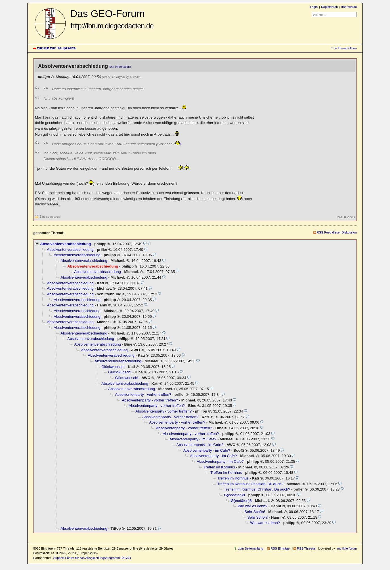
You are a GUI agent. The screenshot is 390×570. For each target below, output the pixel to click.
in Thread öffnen (346, 48)
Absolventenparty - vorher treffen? (143, 394)
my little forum (347, 548)
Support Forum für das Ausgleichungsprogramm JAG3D (92, 558)
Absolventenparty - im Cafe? (192, 439)
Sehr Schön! (254, 512)
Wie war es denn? (252, 506)
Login (314, 7)
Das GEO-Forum (112, 19)
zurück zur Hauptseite (56, 48)
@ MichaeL (133, 77)
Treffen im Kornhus (219, 467)
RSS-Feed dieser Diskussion (337, 232)
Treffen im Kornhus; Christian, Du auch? (250, 484)
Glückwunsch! (113, 367)
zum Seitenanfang (250, 548)
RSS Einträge (280, 548)
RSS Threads (306, 548)
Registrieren (329, 7)
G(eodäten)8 (234, 495)
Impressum (349, 7)
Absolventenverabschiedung (65, 244)
